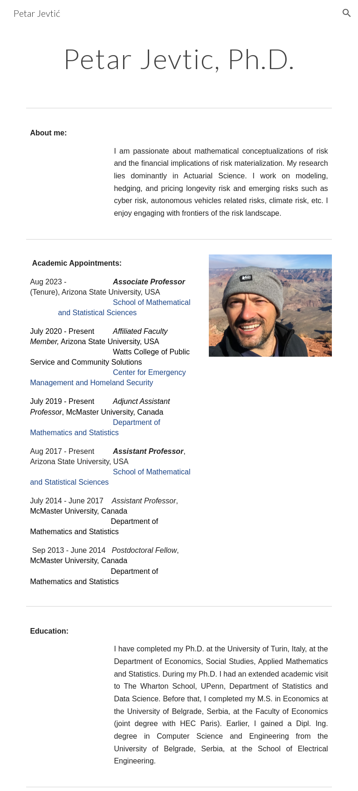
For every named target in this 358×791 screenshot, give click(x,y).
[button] (347, 13)
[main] (178, 58)
